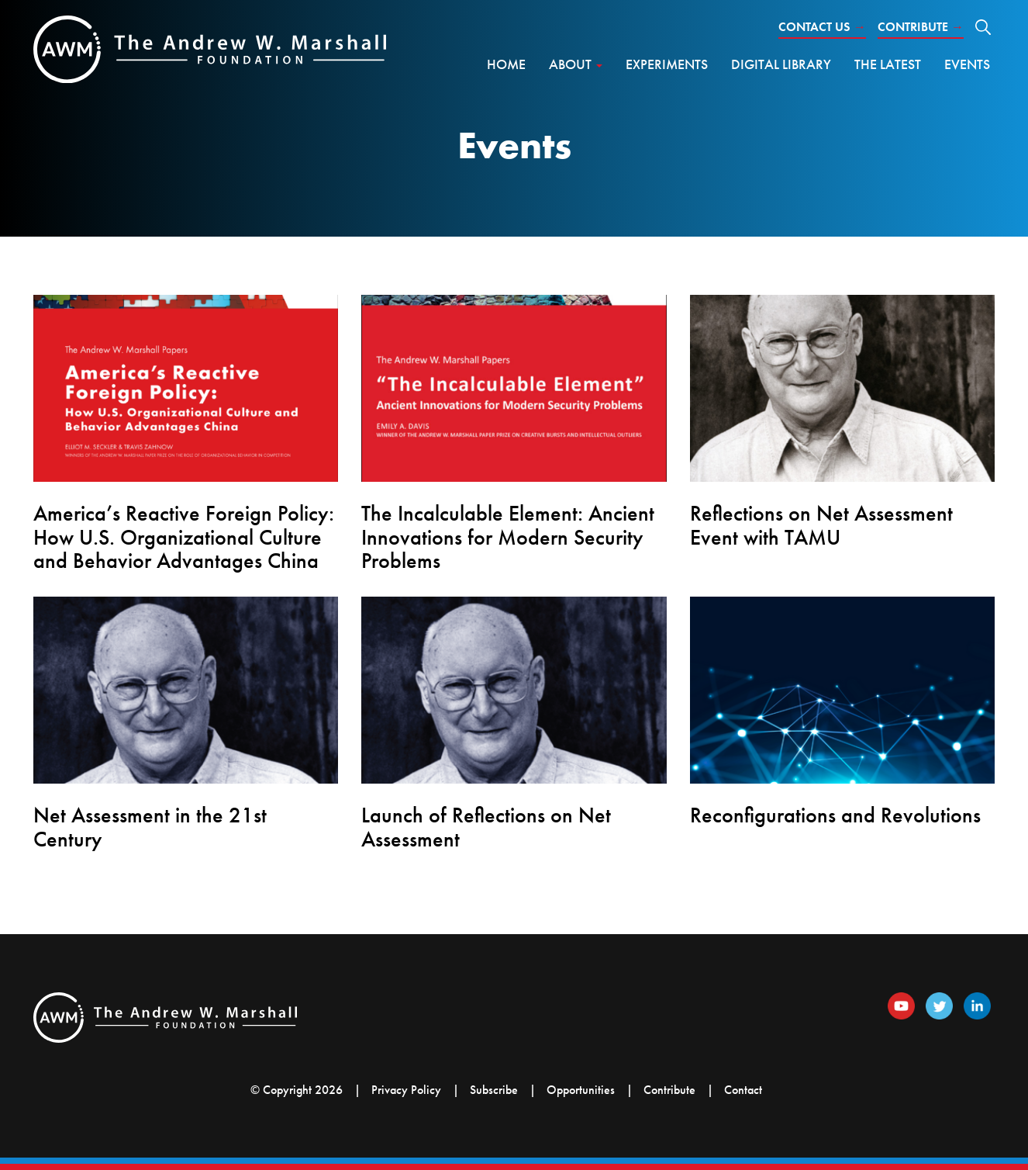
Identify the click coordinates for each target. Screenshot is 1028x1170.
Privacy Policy (406, 1090)
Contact (743, 1090)
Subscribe (494, 1090)
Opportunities (581, 1090)
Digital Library (781, 64)
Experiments (667, 64)
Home (506, 64)
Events (967, 64)
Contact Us (822, 27)
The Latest (887, 64)
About (575, 64)
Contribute (921, 27)
